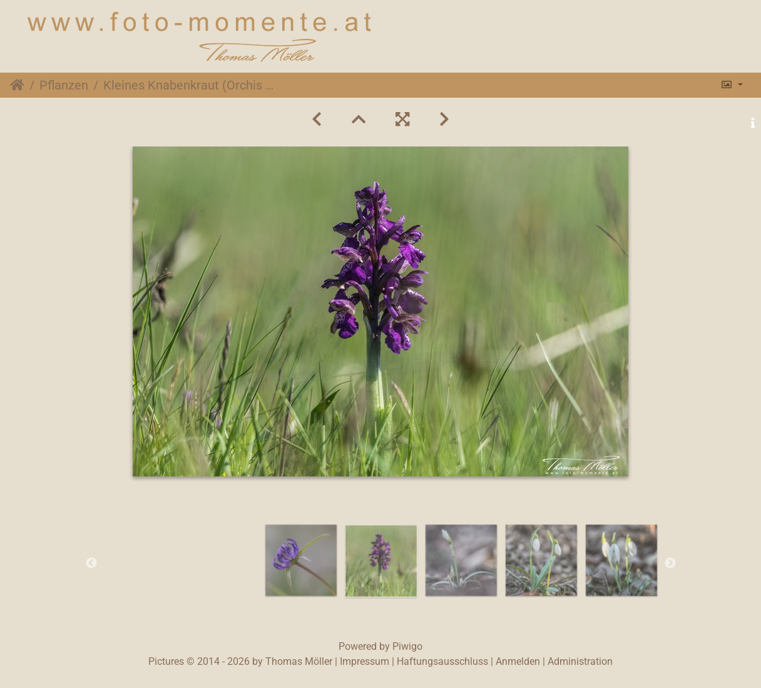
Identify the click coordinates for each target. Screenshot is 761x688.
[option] (301, 560)
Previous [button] (91, 563)
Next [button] (670, 563)
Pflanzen (63, 85)
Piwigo (407, 646)
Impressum (364, 661)
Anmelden (518, 661)
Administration (580, 661)
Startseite (17, 85)
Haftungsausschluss (442, 661)
